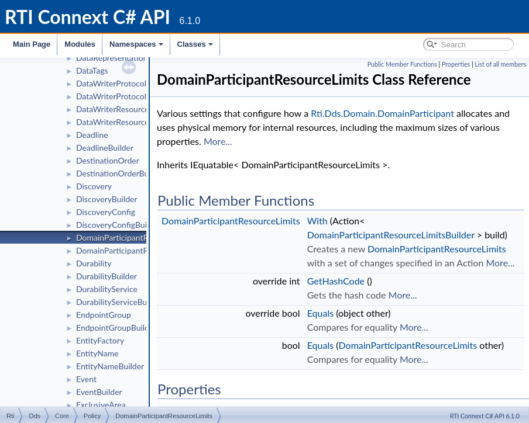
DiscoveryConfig (105, 212)
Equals (320, 312)
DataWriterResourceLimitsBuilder (135, 122)
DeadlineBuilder (104, 147)
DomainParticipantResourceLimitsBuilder (391, 234)
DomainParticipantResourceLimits (136, 237)
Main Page (31, 44)
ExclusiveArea (101, 405)
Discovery (94, 186)
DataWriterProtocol (111, 83)
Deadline (92, 135)
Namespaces (136, 44)
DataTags (92, 70)
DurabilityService (107, 289)
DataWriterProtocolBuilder (124, 96)
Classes (195, 44)
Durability (93, 263)
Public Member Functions (402, 64)
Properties (456, 64)
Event (86, 379)
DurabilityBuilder (106, 276)
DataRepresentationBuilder (124, 58)
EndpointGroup (103, 315)
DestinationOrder (107, 160)
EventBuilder (99, 392)
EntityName (97, 353)
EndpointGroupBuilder (116, 327)
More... (218, 141)
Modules (79, 44)
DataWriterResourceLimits (123, 109)
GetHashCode (336, 280)
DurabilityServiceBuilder (119, 302)
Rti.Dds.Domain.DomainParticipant (382, 113)
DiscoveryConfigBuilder (118, 225)
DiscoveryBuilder (107, 199)
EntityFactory (100, 340)
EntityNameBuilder (110, 366)
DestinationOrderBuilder (120, 173)
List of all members (500, 64)
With (317, 220)
